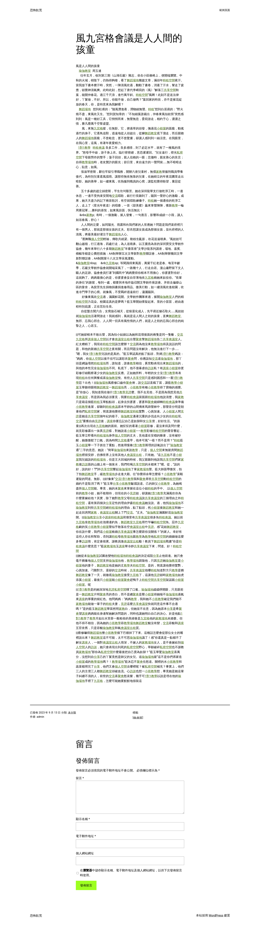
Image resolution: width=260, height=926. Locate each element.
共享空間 (170, 90)
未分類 (72, 712)
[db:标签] (138, 717)
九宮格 (98, 128)
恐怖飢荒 (36, 10)
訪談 (151, 368)
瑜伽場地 (85, 316)
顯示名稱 (83, 819)
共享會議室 (170, 339)
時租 (151, 109)
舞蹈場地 (133, 80)
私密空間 (91, 411)
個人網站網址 (85, 853)
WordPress (216, 915)
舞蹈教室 (151, 133)
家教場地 (143, 469)
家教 (159, 171)
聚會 (139, 339)
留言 (80, 778)
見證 (128, 392)
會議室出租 (122, 339)
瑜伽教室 (85, 71)
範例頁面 (224, 10)
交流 (115, 195)
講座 (91, 339)
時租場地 (100, 363)
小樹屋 (161, 128)
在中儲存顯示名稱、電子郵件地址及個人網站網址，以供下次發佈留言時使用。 (131, 873)
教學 (175, 205)
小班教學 (136, 387)
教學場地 (88, 162)
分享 (149, 421)
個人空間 (97, 239)
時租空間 (169, 80)
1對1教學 (84, 147)
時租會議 (99, 147)
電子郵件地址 (86, 836)
